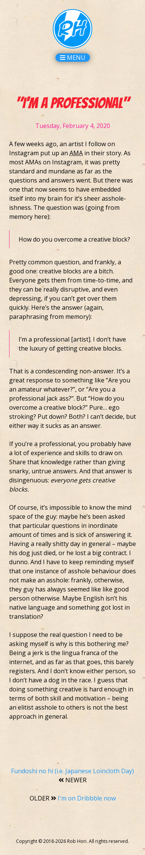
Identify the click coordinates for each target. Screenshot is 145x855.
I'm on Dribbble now (73, 798)
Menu (72, 57)
